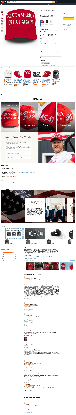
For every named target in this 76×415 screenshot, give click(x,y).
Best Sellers (18, 4)
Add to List (65, 32)
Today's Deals (26, 4)
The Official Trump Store (69, 22)
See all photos (72, 260)
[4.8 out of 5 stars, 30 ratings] (25, 83)
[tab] (26, 256)
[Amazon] (4, 1)
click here (26, 171)
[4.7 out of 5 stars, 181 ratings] (45, 84)
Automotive (71, 4)
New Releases (44, 4)
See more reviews (27, 393)
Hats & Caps (18, 6)
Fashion (60, 4)
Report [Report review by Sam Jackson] (31, 367)
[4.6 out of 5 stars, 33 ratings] (6, 80)
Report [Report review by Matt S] (31, 357)
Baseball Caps (23, 6)
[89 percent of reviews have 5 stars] (8, 252)
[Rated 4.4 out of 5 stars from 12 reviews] (17, 242)
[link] (8, 79)
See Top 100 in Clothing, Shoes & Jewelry (28, 172)
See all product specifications (45, 63)
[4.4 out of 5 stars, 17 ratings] (54, 82)
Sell (35, 4)
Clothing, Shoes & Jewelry (5, 6)
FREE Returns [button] (43, 17)
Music (57, 4)
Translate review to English (28, 412)
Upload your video (5, 185)
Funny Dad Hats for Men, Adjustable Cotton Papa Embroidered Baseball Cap (37, 240)
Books (22, 4)
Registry (49, 4)
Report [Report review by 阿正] (31, 344)
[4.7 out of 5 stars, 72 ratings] (16, 84)
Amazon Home (65, 4)
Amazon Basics (12, 4)
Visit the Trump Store (43, 9)
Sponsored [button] (3, 226)
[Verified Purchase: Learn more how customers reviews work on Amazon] (31, 280)
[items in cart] (73, 1)
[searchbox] (31, 2)
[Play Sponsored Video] (14, 233)
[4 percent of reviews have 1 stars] (8, 260)
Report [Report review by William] (31, 322)
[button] (2, 4)
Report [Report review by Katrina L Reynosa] (31, 379)
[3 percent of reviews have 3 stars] (8, 256)
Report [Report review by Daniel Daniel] (25, 410)
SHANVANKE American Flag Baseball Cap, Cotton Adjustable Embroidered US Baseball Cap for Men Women (16, 240)
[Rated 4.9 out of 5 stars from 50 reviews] (58, 242)
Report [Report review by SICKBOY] (31, 390)
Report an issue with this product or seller (47, 65)
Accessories (14, 6)
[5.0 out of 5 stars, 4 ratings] (35, 84)
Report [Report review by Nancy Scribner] (31, 311)
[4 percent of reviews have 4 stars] (8, 254)
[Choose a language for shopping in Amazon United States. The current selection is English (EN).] (57, 1)
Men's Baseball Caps (8, 174)
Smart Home (53, 4)
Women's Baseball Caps (9, 173)
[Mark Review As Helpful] (26, 300)
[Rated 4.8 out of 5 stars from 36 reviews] (37, 242)
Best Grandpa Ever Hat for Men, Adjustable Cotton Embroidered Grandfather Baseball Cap (57, 240)
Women (11, 6)
